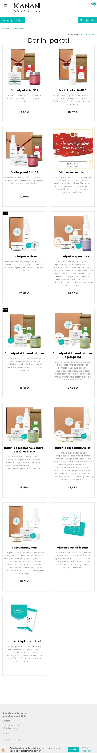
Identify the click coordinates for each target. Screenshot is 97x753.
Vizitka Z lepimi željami (73, 547)
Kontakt (6, 720)
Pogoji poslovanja (11, 739)
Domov (5, 28)
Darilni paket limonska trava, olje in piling (73, 355)
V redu (73, 749)
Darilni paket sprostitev (73, 256)
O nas (5, 732)
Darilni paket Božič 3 (24, 172)
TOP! (5, 213)
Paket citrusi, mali (24, 547)
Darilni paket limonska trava (24, 353)
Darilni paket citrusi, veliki (73, 448)
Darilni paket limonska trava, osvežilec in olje (24, 449)
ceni (82, 34)
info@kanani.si (9, 728)
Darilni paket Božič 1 (24, 90)
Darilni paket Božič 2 (73, 90)
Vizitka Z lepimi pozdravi (24, 641)
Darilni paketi (18, 28)
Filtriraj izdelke (87, 20)
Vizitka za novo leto (72, 172)
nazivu (90, 34)
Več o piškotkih (86, 749)
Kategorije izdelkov (12, 20)
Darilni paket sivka (24, 256)
